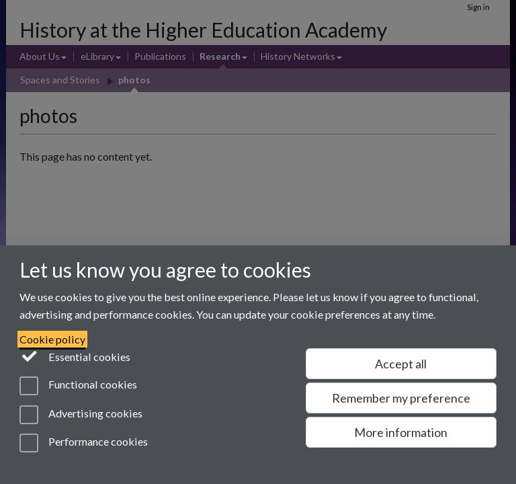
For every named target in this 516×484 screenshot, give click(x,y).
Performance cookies (83, 443)
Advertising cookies (80, 415)
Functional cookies (78, 386)
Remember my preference (401, 398)
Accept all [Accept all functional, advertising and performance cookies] (401, 363)
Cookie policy (52, 339)
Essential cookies (74, 355)
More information (400, 432)
